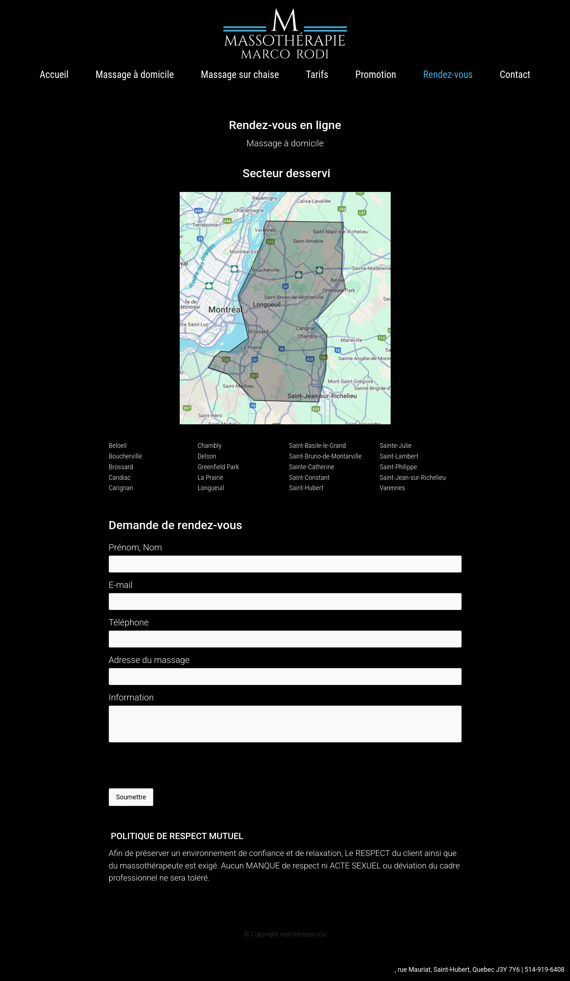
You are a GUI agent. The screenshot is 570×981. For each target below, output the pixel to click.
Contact (515, 75)
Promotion (375, 75)
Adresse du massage (149, 660)
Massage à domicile (135, 75)
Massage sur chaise (240, 75)
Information (131, 697)
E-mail (121, 585)
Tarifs (317, 75)
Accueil (54, 75)
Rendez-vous (448, 75)
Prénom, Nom (135, 547)
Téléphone (129, 622)
